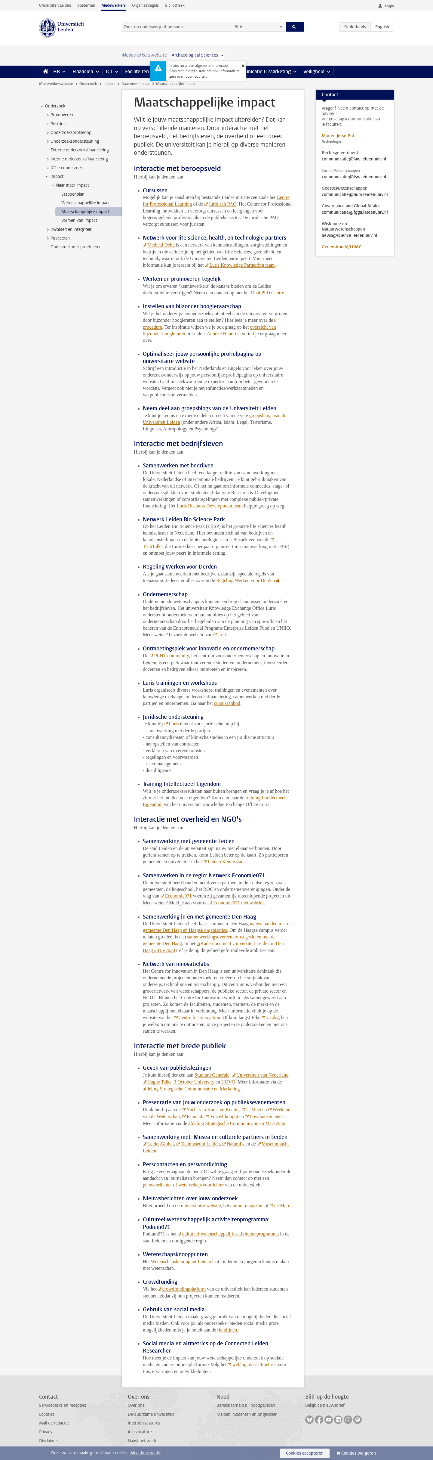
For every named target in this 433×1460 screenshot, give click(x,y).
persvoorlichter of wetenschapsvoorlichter (183, 1184)
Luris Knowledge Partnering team (242, 265)
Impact (109, 83)
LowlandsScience (267, 1116)
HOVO (228, 1081)
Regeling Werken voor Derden (245, 580)
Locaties (46, 1414)
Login (389, 6)
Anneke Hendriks (224, 333)
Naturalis (235, 1143)
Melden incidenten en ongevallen (247, 1414)
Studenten (86, 5)
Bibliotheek (175, 5)
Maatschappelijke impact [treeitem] (85, 212)
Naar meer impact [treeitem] (69, 185)
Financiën (82, 71)
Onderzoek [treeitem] (52, 106)
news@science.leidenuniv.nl (349, 235)
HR (56, 71)
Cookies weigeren (358, 1453)
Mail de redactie (54, 1423)
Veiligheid (313, 71)
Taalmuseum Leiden (200, 1143)
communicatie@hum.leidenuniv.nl (355, 194)
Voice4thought (224, 1116)
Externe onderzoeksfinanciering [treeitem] (80, 150)
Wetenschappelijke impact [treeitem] (85, 203)
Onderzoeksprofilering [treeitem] (68, 133)
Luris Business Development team (210, 505)
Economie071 (178, 895)
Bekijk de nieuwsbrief (325, 1405)
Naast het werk (142, 1441)
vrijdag (273, 1017)
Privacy (45, 1432)
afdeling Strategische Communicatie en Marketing (191, 1088)
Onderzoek (88, 83)
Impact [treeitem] (54, 177)
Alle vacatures (140, 1432)
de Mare (282, 1205)
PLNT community (171, 655)
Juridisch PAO (222, 203)
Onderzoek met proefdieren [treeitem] (76, 247)
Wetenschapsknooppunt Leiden (181, 1261)
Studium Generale (212, 1074)
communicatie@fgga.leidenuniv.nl (355, 212)
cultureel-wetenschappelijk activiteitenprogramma (230, 1233)
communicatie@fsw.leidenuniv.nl (354, 177)
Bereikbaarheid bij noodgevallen (245, 1405)
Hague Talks (159, 1081)
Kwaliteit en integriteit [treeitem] (68, 230)
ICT (109, 71)
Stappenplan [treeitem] (72, 194)
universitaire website (201, 1205)
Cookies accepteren (305, 1453)
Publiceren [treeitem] (57, 238)
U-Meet (253, 1109)
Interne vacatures (144, 1423)
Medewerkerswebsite (56, 83)
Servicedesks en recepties (62, 1405)
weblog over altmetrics (254, 1364)
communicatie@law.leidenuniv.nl (354, 159)
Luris (223, 634)
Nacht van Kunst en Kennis (212, 1109)
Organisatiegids (145, 5)
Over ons (136, 1405)
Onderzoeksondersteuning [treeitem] (72, 141)
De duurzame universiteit (151, 1414)
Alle (238, 26)
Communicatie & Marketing (261, 71)
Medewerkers (113, 5)
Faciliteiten (137, 71)
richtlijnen (227, 1329)
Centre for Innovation (199, 1017)
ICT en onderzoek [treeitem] (64, 168)
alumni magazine (246, 1205)
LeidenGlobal (160, 1143)
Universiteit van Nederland (262, 1074)
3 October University (194, 1081)
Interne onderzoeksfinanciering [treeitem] (76, 159)
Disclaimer (48, 1441)
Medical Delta (161, 244)
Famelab (195, 1116)
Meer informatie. (145, 1453)
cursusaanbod (227, 703)
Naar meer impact (135, 83)
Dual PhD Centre (267, 292)
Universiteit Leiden (55, 5)
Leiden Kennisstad (225, 861)
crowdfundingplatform (184, 1288)
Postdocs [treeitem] (56, 124)
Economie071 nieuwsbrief (238, 902)
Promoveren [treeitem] (59, 115)
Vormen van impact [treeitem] (79, 220)
